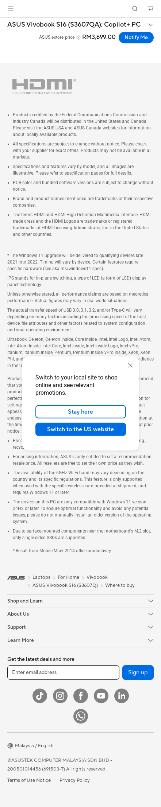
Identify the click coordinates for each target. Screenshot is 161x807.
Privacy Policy (75, 780)
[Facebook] (80, 696)
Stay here (80, 412)
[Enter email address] (63, 672)
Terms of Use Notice (29, 780)
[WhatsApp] (80, 716)
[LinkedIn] (121, 696)
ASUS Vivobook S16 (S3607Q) (65, 585)
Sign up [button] (138, 672)
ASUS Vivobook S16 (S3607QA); (74, 25)
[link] (80, 9)
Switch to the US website (80, 429)
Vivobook (97, 577)
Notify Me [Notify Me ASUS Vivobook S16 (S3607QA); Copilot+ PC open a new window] (136, 37)
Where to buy (120, 585)
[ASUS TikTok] (39, 696)
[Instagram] (60, 696)
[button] (10, 8)
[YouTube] (101, 696)
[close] (130, 365)
